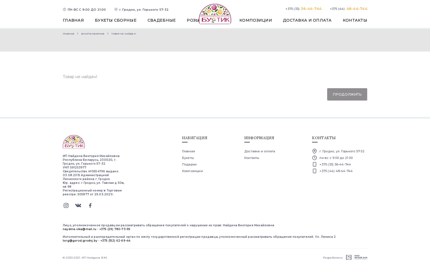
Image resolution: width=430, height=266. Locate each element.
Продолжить (347, 94)
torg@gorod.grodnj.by (80, 240)
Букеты (188, 158)
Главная (68, 33)
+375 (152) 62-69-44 (115, 240)
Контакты (251, 158)
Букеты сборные (92, 33)
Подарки (189, 164)
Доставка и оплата (259, 151)
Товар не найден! (123, 33)
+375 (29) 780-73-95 (115, 229)
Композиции (192, 171)
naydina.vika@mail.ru (79, 229)
